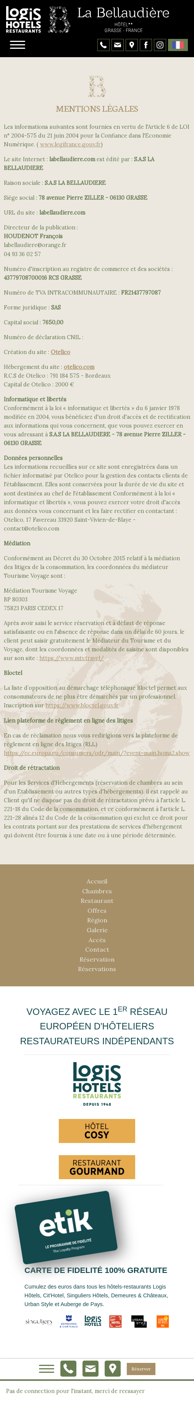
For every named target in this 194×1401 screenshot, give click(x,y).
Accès (97, 940)
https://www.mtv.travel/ (71, 658)
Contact (97, 949)
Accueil (97, 881)
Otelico (60, 352)
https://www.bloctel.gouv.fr (82, 705)
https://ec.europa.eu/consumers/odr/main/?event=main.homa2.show (97, 753)
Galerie (97, 930)
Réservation (97, 959)
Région (97, 920)
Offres (97, 910)
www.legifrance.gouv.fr (70, 144)
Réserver (141, 1369)
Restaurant (97, 900)
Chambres (97, 891)
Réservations (97, 969)
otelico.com (79, 367)
